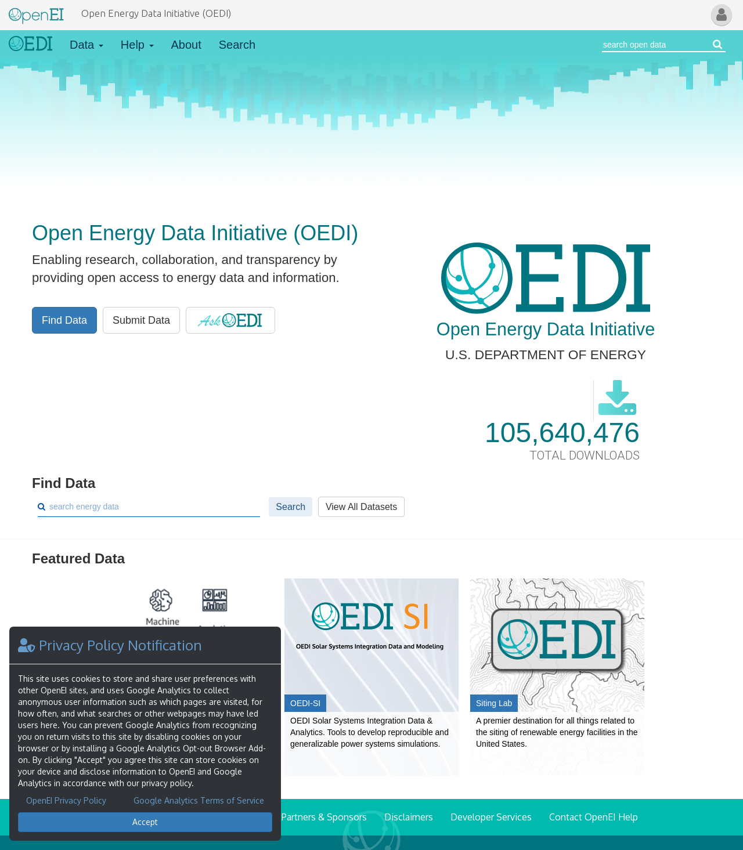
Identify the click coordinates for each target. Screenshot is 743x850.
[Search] (153, 506)
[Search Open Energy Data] (655, 45)
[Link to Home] (30, 44)
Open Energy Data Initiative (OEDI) (156, 13)
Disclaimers (408, 817)
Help (137, 44)
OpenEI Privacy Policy (66, 800)
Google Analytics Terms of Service (199, 800)
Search (237, 44)
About (186, 44)
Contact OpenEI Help (593, 817)
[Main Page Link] (36, 13)
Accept (145, 822)
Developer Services (491, 817)
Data (86, 44)
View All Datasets (361, 507)
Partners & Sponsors (324, 817)
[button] (721, 15)
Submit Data (141, 320)
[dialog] (145, 733)
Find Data (64, 320)
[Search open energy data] (717, 44)
